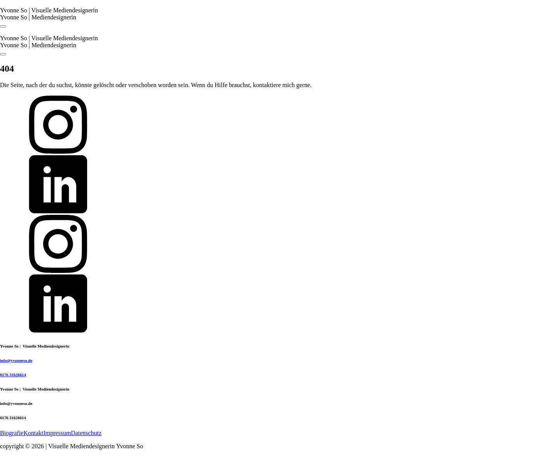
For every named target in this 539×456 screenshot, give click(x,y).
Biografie (11, 433)
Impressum (57, 433)
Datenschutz (86, 433)
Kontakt (33, 433)
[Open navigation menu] (3, 26)
